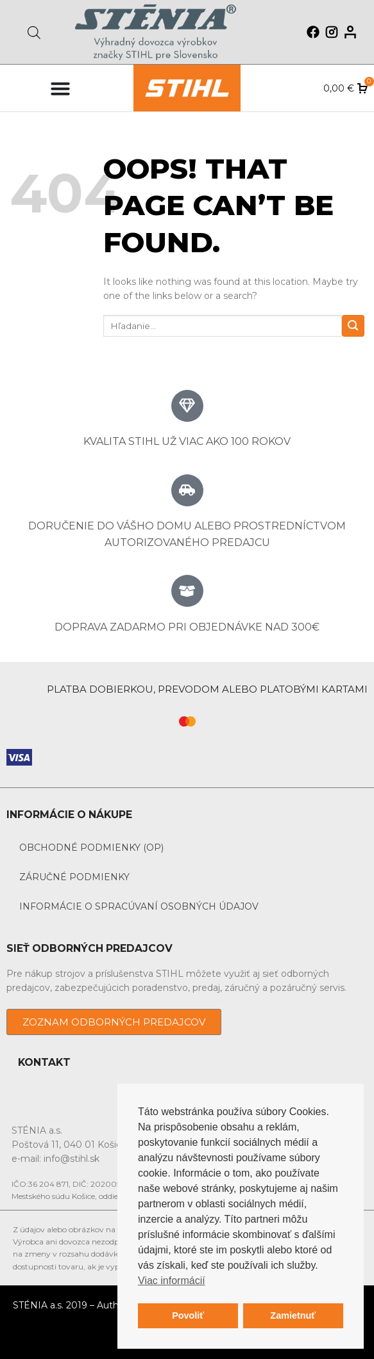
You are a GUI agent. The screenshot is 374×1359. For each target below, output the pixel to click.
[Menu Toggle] (60, 88)
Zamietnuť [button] (293, 1315)
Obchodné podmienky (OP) (91, 847)
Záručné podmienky (74, 877)
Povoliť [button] (188, 1315)
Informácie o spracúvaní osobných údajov (139, 906)
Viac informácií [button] (171, 1280)
